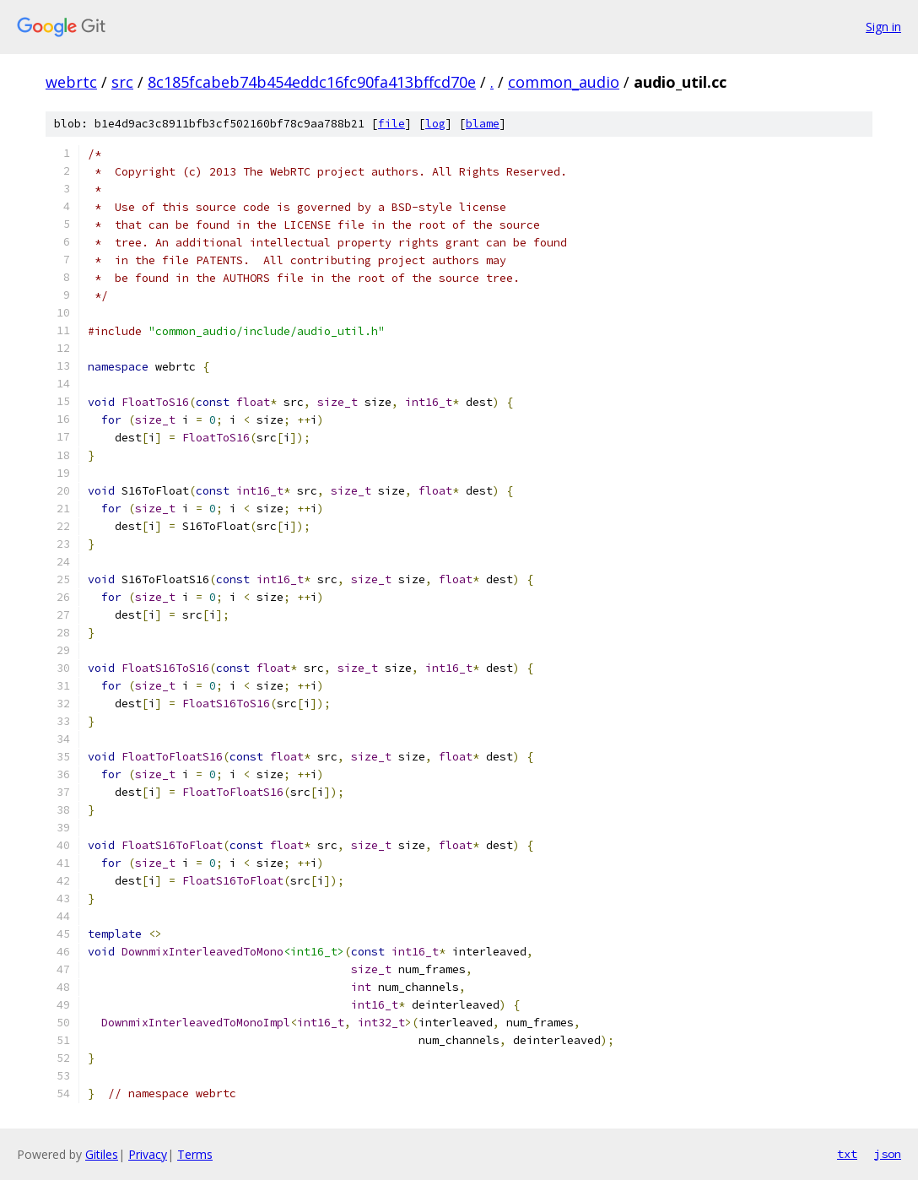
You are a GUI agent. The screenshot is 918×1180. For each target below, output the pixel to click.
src (122, 82)
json (887, 1153)
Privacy (147, 1154)
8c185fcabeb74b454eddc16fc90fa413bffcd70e (312, 82)
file (391, 123)
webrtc (71, 82)
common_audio (563, 82)
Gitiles (101, 1154)
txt (847, 1153)
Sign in (883, 27)
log (435, 123)
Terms (195, 1154)
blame (483, 123)
